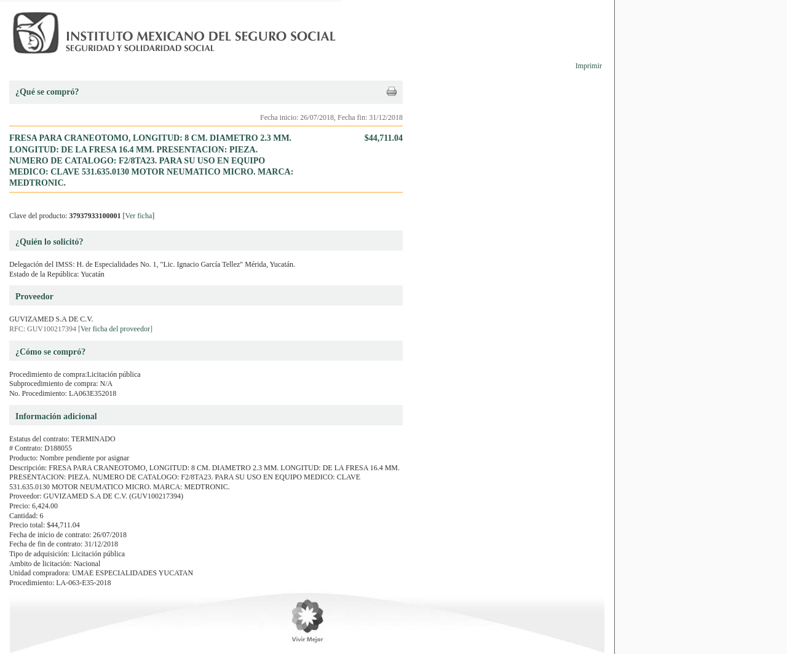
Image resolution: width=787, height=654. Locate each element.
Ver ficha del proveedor (115, 329)
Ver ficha (138, 215)
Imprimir (588, 65)
